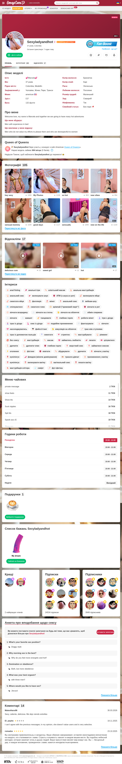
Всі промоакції (41, 8)
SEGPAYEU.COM (61, 756)
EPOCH (52, 756)
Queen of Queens (72, 147)
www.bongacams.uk (28, 756)
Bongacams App (68, 8)
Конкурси (54, 8)
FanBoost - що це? (109, 49)
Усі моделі (6, 8)
